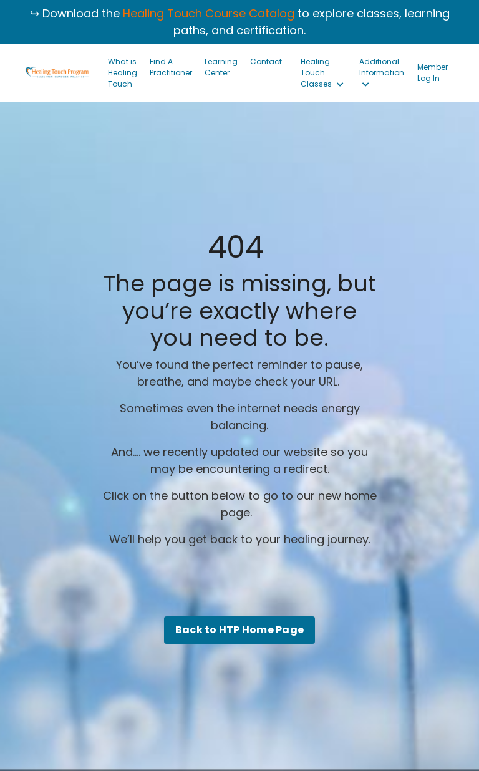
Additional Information (381, 72)
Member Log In (432, 73)
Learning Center (221, 67)
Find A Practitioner (171, 67)
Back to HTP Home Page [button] (239, 630)
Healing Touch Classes (322, 72)
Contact (266, 61)
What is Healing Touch (122, 72)
